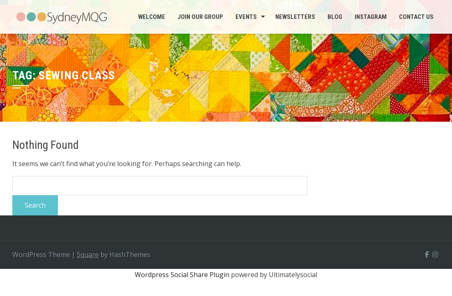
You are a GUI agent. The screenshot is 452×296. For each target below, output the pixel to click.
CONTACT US (416, 17)
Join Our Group (200, 17)
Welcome (151, 17)
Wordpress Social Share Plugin (183, 274)
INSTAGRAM (371, 17)
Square (88, 254)
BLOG (334, 17)
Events (246, 17)
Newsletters (295, 17)
